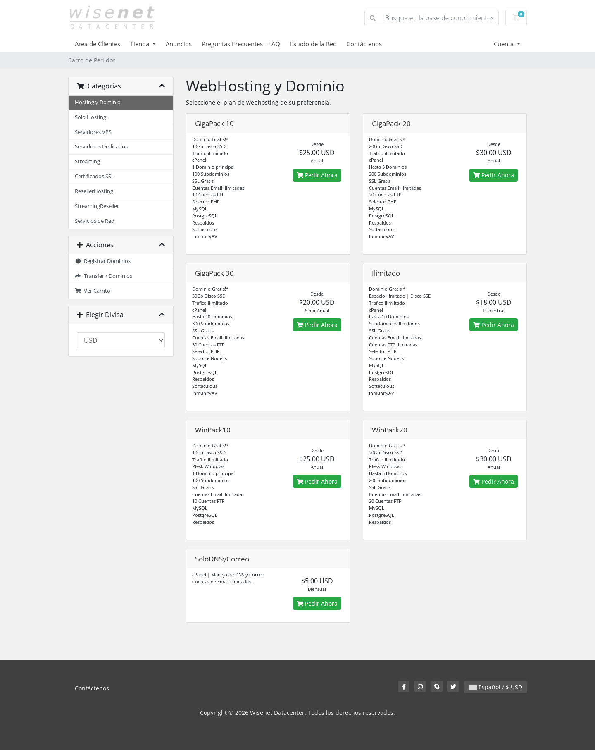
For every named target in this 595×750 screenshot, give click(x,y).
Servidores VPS (93, 132)
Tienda (140, 44)
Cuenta (504, 44)
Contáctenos (364, 44)
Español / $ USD (495, 687)
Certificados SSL (94, 176)
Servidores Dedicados (101, 146)
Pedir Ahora (317, 175)
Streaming (87, 161)
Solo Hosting (90, 117)
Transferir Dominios (103, 275)
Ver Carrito (92, 290)
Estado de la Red (313, 44)
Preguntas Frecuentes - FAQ (241, 44)
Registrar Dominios (103, 261)
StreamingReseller (97, 206)
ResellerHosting (94, 191)
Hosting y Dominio (98, 102)
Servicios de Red (94, 221)
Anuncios (179, 44)
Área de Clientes (97, 44)
